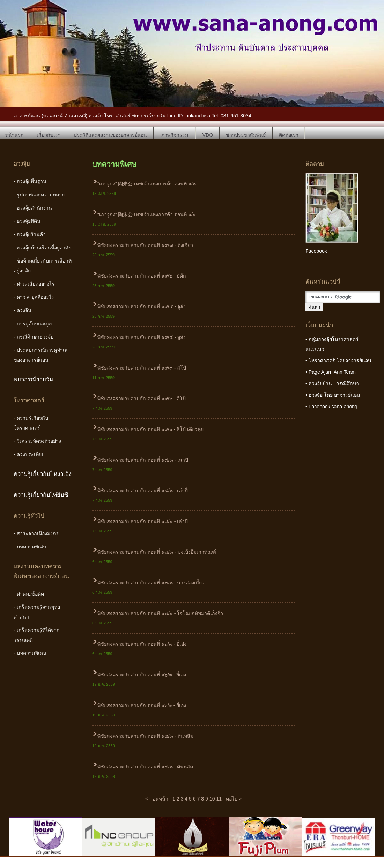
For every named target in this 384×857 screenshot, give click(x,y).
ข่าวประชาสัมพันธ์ (246, 135)
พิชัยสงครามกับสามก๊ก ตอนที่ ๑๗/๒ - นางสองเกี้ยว (151, 582)
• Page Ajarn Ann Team (330, 372)
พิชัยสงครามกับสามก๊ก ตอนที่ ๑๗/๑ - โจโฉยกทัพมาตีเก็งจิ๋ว (160, 613)
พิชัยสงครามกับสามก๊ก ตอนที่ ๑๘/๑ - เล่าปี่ (142, 521)
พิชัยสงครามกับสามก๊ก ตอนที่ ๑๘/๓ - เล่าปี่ (142, 460)
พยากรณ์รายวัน (33, 379)
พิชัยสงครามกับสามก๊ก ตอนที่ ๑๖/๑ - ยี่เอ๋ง (141, 705)
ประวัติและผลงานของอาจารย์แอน (110, 135)
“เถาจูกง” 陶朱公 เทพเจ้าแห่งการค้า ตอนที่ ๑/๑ (146, 214)
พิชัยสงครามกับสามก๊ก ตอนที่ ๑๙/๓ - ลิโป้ (141, 368)
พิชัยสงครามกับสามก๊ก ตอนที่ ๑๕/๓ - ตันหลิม (145, 736)
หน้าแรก (14, 135)
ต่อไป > (234, 799)
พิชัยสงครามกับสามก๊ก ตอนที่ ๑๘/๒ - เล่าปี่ (142, 490)
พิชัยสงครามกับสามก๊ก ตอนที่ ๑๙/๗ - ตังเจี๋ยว (145, 245)
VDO (207, 135)
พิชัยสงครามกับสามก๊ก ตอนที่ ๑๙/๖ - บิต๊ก (141, 276)
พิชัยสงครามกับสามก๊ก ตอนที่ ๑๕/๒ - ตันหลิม (145, 766)
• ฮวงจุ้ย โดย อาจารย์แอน (332, 395)
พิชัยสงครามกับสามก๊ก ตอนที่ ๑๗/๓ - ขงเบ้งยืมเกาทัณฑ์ (156, 552)
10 (212, 799)
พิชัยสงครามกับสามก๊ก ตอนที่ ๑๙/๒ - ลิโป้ (141, 398)
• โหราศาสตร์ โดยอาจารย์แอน (338, 360)
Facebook (316, 251)
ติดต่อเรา (288, 135)
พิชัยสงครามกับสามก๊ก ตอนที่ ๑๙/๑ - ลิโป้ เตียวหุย (150, 429)
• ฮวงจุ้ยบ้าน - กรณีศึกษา (332, 383)
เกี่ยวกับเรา (49, 135)
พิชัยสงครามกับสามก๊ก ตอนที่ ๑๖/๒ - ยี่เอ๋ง (141, 674)
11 (219, 799)
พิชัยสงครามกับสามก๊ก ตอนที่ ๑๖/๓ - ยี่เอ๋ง (141, 644)
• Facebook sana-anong (331, 406)
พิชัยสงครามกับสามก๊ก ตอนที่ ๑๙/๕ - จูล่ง (141, 306)
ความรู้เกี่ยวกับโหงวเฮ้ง (43, 474)
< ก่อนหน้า (156, 799)
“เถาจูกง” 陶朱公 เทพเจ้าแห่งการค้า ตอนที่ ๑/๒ (146, 184)
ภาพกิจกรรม (175, 135)
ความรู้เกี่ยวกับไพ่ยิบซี (41, 495)
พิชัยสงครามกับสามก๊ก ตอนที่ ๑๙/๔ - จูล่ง (141, 337)
